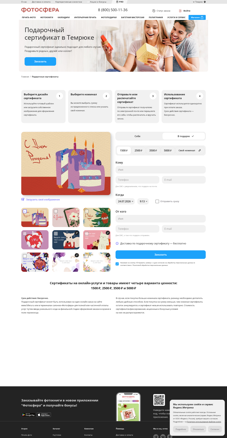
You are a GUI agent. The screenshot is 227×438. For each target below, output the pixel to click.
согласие (161, 267)
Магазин (195, 20)
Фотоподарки (109, 20)
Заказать (40, 66)
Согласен (215, 429)
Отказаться (198, 429)
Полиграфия (156, 20)
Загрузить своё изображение (43, 204)
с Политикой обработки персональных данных (149, 270)
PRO (121, 1)
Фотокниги (46, 20)
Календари (64, 20)
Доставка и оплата (41, 1)
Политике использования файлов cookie (204, 422)
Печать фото (29, 20)
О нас (24, 1)
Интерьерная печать (85, 20)
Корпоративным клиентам (68, 1)
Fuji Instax (57, 435)
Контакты (88, 435)
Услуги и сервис (176, 20)
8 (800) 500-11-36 (112, 10)
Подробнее (181, 429)
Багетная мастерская (132, 20)
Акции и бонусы (98, 1)
